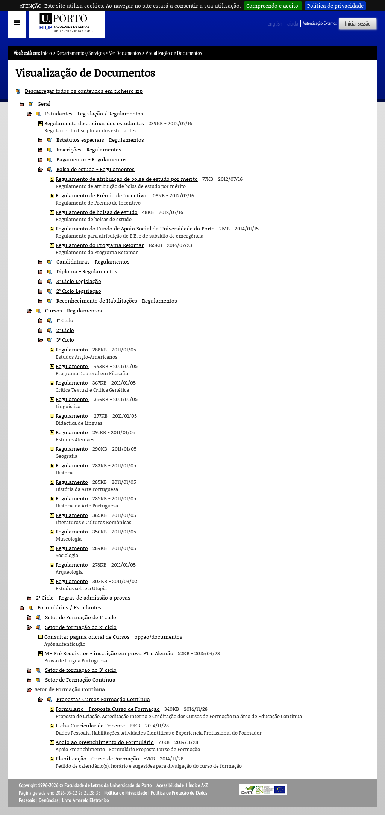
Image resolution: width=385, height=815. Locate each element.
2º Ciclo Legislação (78, 290)
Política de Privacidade (125, 793)
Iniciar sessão (358, 23)
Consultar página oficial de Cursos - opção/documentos (113, 636)
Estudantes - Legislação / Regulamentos (94, 113)
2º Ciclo (65, 329)
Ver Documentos (125, 53)
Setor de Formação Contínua (80, 679)
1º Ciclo (64, 320)
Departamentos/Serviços (80, 53)
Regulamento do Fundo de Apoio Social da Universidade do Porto (135, 228)
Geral (44, 103)
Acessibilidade (170, 785)
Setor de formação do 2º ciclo (81, 626)
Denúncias (48, 800)
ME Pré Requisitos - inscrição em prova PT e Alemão (108, 653)
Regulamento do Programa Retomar (100, 244)
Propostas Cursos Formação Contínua (103, 699)
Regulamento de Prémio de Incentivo (101, 195)
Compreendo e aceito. (273, 5)
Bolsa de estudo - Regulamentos (95, 169)
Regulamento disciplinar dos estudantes (94, 123)
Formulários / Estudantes (69, 607)
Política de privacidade (335, 5)
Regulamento (72, 349)
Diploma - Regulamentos (86, 271)
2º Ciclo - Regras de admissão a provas (83, 597)
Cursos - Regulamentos (73, 310)
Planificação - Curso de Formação (97, 758)
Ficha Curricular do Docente (90, 725)
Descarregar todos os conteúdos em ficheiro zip (84, 90)
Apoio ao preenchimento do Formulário (105, 741)
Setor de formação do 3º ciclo (81, 669)
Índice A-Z (198, 785)
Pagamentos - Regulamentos (91, 159)
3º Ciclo (65, 339)
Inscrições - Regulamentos (88, 149)
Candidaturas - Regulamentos (93, 261)
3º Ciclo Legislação (78, 281)
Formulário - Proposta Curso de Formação (108, 708)
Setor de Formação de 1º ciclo (80, 617)
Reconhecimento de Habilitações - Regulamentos (116, 300)
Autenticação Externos (320, 23)
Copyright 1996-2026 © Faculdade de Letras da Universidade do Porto (86, 785)
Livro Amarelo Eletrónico (85, 800)
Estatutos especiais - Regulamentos (100, 139)
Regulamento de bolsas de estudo (97, 211)
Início (46, 53)
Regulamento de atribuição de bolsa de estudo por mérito (127, 178)
